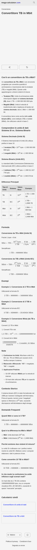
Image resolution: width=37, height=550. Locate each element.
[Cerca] (34, 2)
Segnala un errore (18, 545)
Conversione (6, 9)
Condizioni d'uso (25, 541)
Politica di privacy (12, 541)
